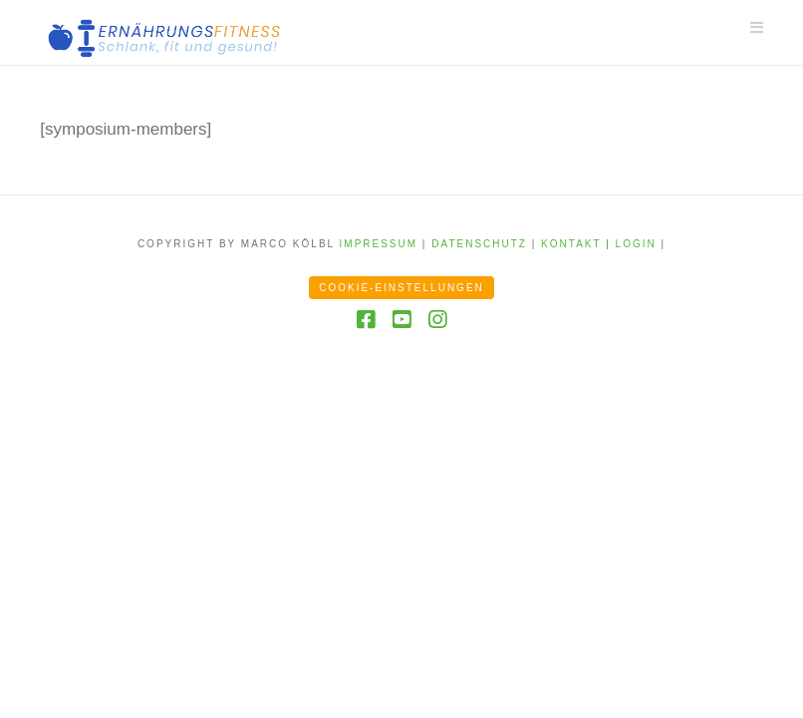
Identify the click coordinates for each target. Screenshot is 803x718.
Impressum (379, 243)
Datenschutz (479, 243)
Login (636, 243)
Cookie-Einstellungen (401, 287)
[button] (756, 27)
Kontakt (571, 243)
